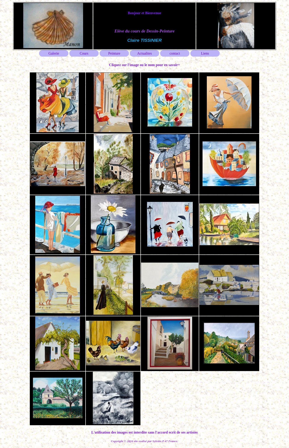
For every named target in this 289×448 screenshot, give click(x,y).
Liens (205, 53)
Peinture (114, 53)
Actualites (144, 53)
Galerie (53, 53)
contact (175, 53)
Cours (84, 53)
